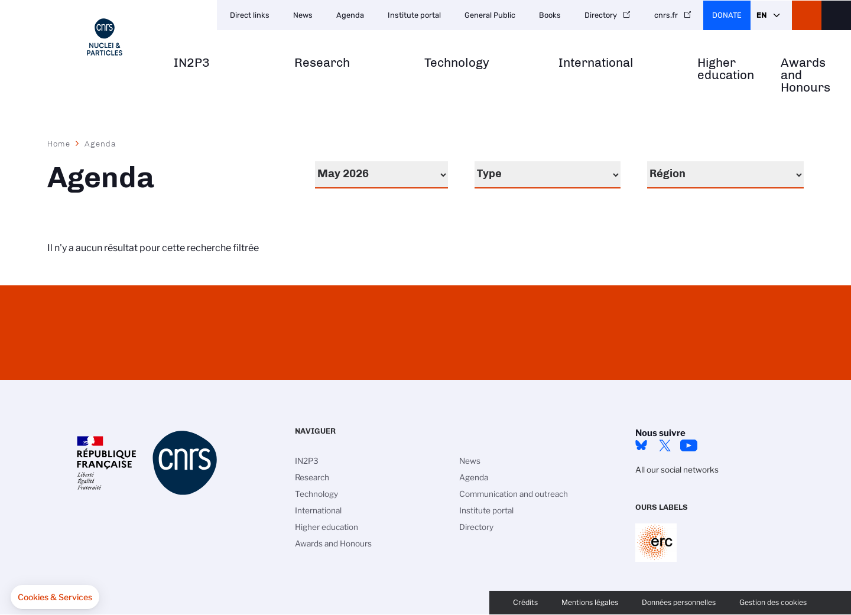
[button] (55, 597)
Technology (456, 63)
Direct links (249, 15)
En (761, 15)
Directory (600, 15)
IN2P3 (192, 63)
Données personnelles (679, 602)
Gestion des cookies (773, 602)
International (596, 63)
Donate (727, 15)
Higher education (725, 69)
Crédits (525, 602)
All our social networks (677, 469)
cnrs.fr (666, 15)
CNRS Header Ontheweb (806, 15)
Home (59, 143)
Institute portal (414, 15)
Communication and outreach (513, 494)
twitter (665, 445)
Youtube (688, 445)
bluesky (641, 445)
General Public (490, 15)
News (303, 15)
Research (322, 63)
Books (550, 15)
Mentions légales (589, 602)
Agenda (350, 15)
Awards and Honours (805, 75)
